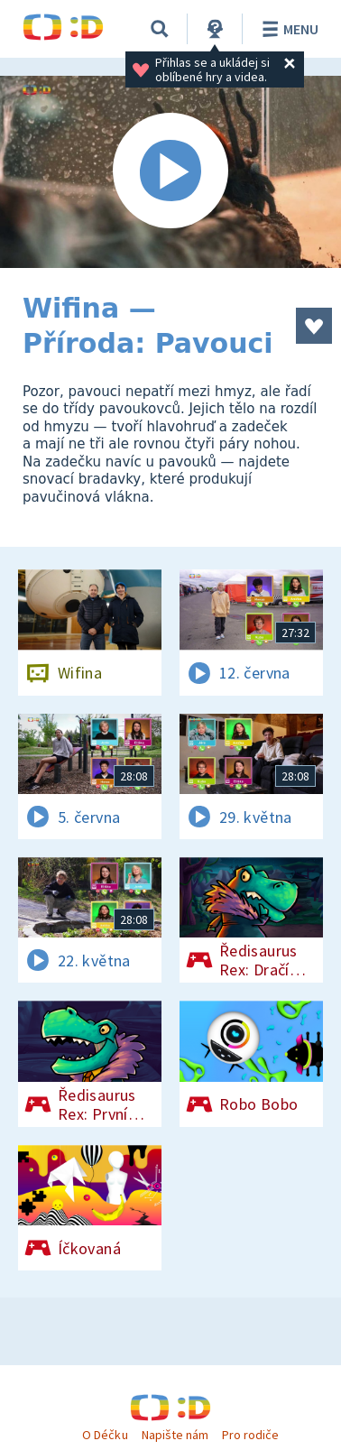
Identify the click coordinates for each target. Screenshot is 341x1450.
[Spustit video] (170, 172)
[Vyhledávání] (160, 29)
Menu (287, 28)
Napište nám (175, 1435)
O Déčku (104, 1435)
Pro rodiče (250, 1435)
